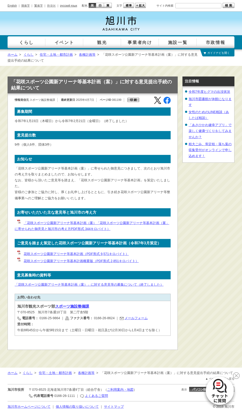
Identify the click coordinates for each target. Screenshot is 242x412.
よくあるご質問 (96, 396)
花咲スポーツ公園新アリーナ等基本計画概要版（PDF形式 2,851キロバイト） (78, 261)
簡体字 (25, 5)
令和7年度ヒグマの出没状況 (209, 91)
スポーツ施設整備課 (72, 306)
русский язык (68, 5)
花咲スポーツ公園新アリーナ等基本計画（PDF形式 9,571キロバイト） (73, 254)
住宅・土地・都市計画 (56, 54)
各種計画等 (87, 54)
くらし (29, 54)
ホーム (12, 54)
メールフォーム (136, 318)
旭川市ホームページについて (29, 406)
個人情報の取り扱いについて (77, 406)
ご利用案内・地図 (120, 389)
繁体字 (38, 5)
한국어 (51, 5)
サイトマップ (114, 406)
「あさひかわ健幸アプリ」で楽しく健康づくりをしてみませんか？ (210, 131)
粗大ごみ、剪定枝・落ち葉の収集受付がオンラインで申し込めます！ (210, 150)
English (12, 5)
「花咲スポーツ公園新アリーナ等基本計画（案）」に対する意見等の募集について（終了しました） (89, 284)
